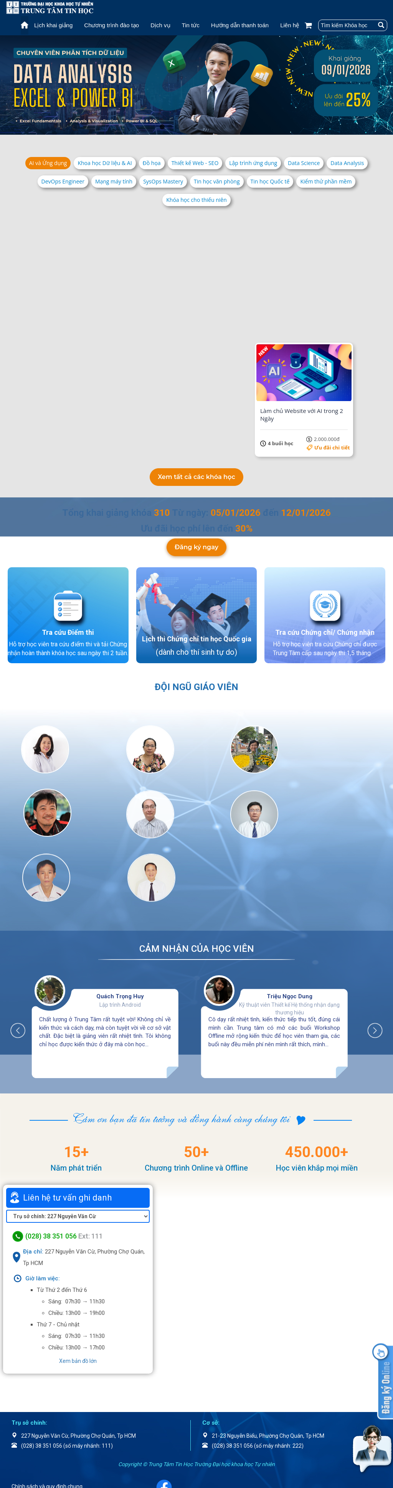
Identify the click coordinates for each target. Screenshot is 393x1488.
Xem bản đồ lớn (78, 1296)
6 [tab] (200, 127)
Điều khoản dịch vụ (43, 1436)
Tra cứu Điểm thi (68, 635)
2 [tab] (169, 127)
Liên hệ (289, 25)
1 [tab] (162, 127)
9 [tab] (223, 127)
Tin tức (191, 25)
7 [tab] (208, 127)
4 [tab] (185, 127)
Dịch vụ (160, 25)
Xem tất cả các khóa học (196, 475)
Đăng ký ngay (196, 555)
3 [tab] (177, 127)
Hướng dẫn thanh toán (240, 25)
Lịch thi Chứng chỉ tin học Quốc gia (196, 642)
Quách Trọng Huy (120, 931)
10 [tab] (231, 127)
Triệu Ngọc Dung (289, 931)
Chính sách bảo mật (45, 1446)
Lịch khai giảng (53, 25)
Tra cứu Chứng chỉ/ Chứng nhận (325, 635)
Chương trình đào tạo (111, 25)
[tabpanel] (196, 85)
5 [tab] (192, 127)
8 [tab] (216, 127)
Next (371, 962)
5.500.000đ (334, 324)
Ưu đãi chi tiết (117, 324)
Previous (22, 962)
